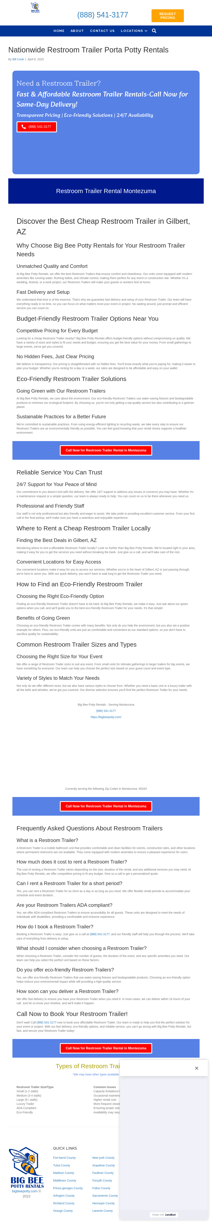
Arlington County (64, 1195)
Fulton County (101, 1188)
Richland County (63, 1203)
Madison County (63, 1172)
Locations (132, 31)
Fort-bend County (64, 1157)
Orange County (63, 1210)
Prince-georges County (68, 1188)
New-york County (103, 1157)
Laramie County (102, 1210)
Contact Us (102, 31)
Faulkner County (103, 1172)
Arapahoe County (103, 1165)
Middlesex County (64, 1180)
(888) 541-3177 (102, 15)
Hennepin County (103, 1203)
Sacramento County (105, 1195)
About (77, 31)
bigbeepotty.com (24, 1191)
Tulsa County (61, 1165)
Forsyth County (102, 1180)
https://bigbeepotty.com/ (106, 717)
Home (59, 31)
